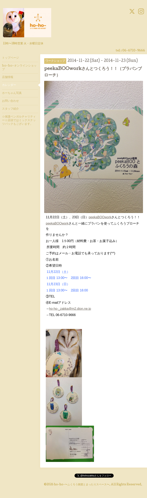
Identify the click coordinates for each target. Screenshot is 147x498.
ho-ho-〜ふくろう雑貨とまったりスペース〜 (81, 484)
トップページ (10, 58)
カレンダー (9, 85)
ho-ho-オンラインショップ (19, 67)
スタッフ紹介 (10, 109)
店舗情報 (7, 77)
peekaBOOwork (100, 217)
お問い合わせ (10, 101)
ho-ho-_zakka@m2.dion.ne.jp (70, 308)
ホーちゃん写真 (12, 93)
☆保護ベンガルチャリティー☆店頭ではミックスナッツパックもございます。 (19, 120)
